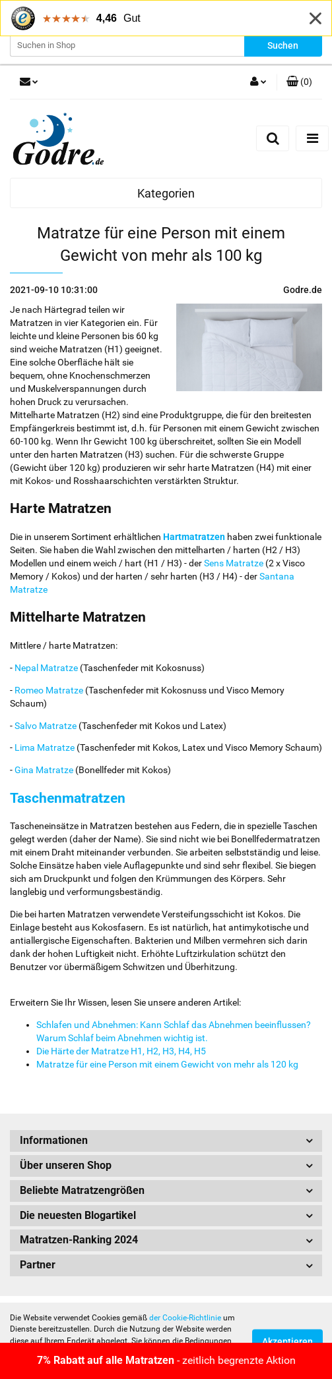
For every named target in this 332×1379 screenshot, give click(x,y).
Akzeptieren (287, 1341)
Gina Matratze (44, 770)
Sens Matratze (233, 563)
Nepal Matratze (46, 667)
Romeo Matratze (49, 690)
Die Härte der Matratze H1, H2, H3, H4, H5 (121, 1051)
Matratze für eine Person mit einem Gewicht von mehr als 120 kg (167, 1064)
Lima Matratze (45, 747)
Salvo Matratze (46, 725)
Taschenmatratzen (67, 798)
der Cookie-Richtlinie (185, 1317)
